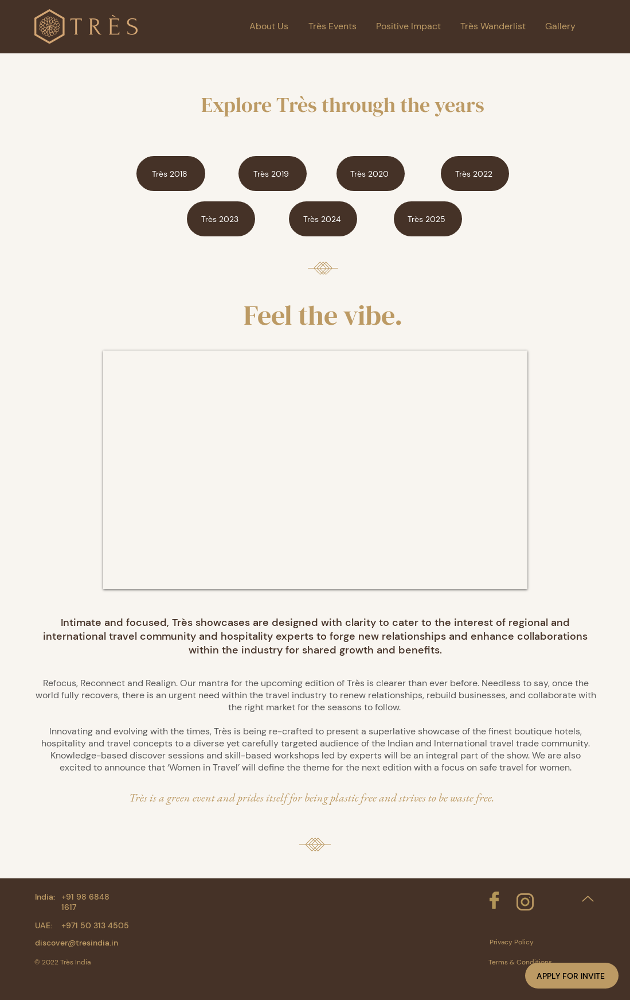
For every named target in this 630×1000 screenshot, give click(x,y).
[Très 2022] (475, 173)
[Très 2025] (428, 218)
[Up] (588, 899)
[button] (572, 976)
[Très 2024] (323, 218)
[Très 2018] (170, 173)
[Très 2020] (370, 173)
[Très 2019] (272, 173)
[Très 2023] (221, 218)
